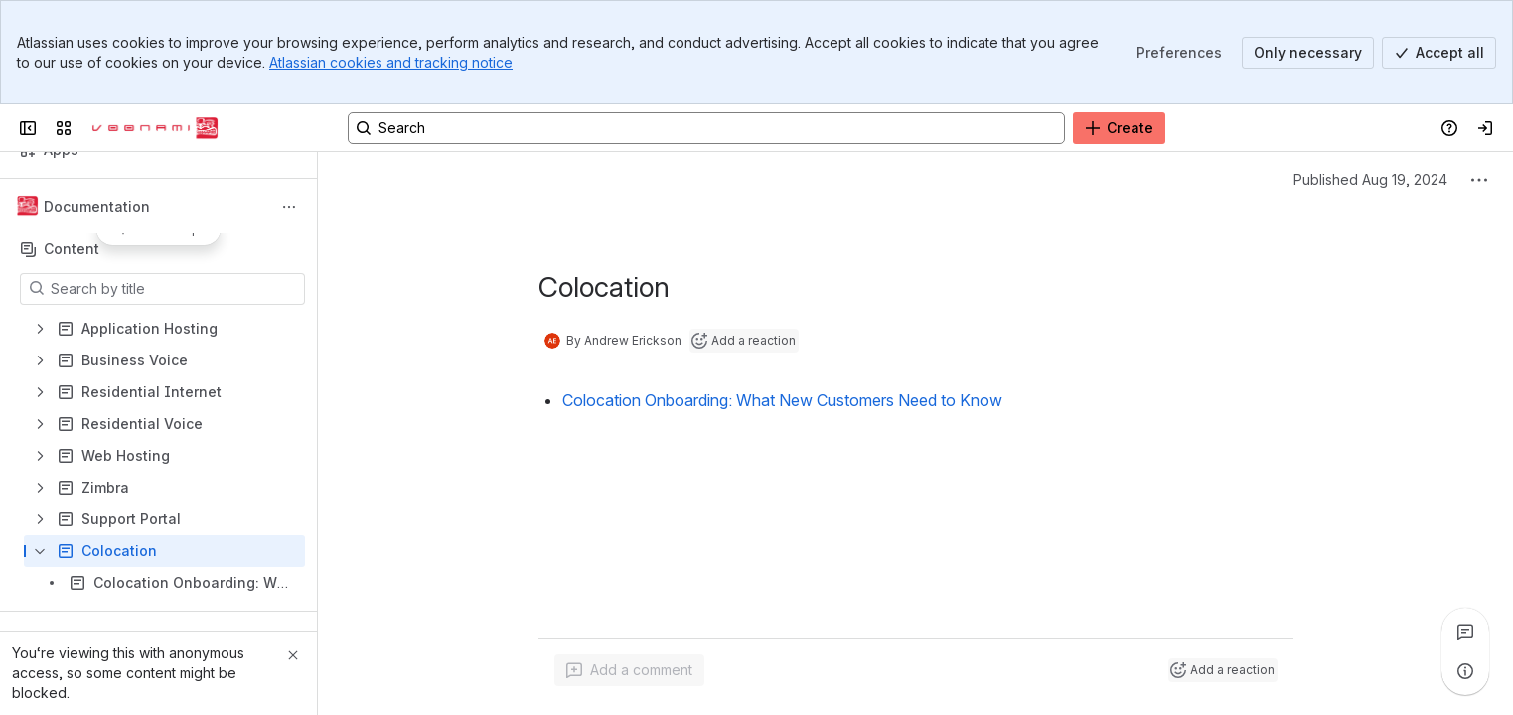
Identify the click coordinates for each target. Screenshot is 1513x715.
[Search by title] (174, 289)
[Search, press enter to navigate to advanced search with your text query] (706, 128)
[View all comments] (1465, 631)
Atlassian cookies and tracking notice (391, 62)
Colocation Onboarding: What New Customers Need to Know (782, 400)
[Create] (1119, 128)
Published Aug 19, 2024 (1370, 179)
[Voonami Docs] (155, 128)
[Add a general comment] (629, 670)
